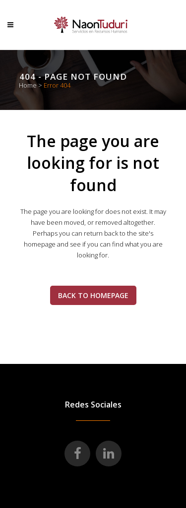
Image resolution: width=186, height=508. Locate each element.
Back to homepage (93, 295)
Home (28, 85)
